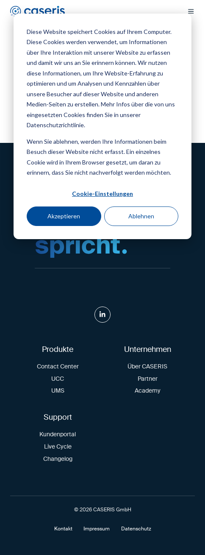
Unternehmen (147, 349)
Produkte (57, 349)
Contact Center (58, 366)
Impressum (96, 528)
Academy (148, 390)
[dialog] (102, 126)
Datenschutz (136, 528)
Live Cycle (58, 446)
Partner (148, 378)
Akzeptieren (63, 216)
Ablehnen (141, 216)
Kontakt (63, 528)
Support (58, 417)
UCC (57, 378)
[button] (191, 11)
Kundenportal (57, 434)
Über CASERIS (147, 366)
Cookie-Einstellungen (102, 193)
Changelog (57, 459)
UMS (57, 390)
